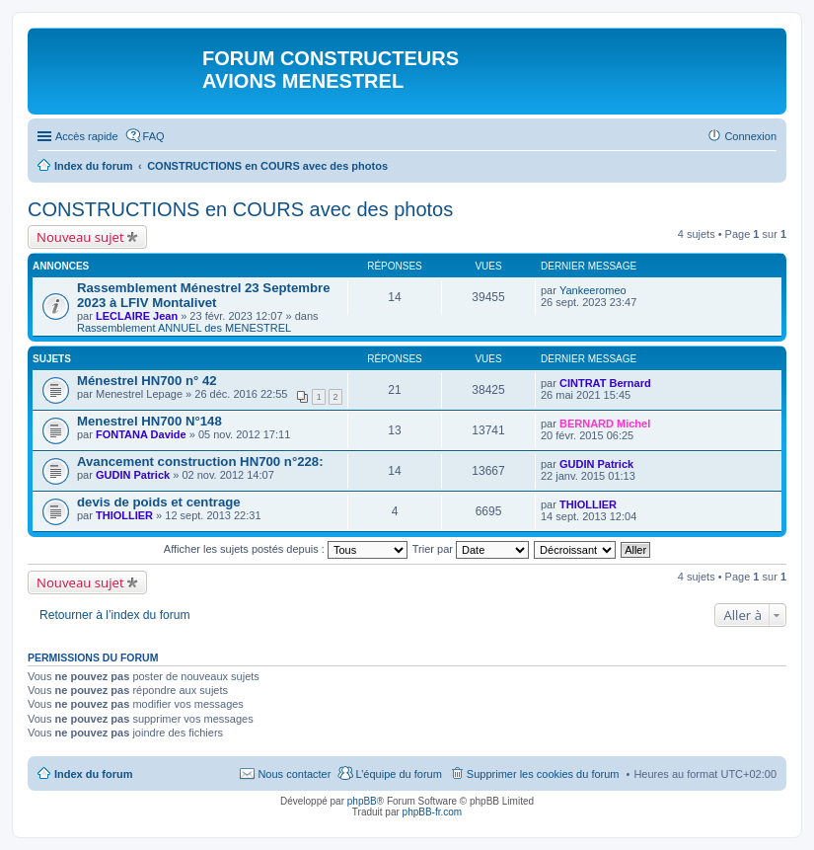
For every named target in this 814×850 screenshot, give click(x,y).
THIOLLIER (124, 515)
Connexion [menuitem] (750, 136)
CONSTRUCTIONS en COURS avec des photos (240, 209)
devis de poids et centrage (159, 502)
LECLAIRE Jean (137, 316)
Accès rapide (86, 136)
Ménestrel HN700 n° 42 (147, 380)
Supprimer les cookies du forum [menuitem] (543, 774)
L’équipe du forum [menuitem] (398, 774)
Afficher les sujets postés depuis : (285, 549)
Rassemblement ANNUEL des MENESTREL (184, 328)
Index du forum (93, 774)
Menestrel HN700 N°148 (149, 421)
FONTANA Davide (141, 434)
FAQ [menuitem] (154, 136)
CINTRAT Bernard (605, 383)
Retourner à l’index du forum (114, 615)
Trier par (470, 549)
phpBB (362, 801)
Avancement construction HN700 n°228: (200, 461)
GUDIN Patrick (133, 475)
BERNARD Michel (604, 423)
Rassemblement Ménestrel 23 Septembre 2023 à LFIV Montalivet (204, 295)
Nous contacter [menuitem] (294, 774)
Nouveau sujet (80, 237)
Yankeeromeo (593, 290)
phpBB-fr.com (433, 812)
